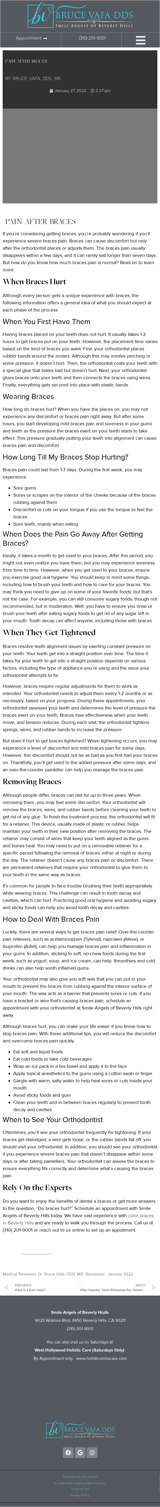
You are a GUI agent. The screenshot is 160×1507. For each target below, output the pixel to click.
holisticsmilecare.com (107, 1358)
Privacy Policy (80, 1495)
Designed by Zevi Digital (80, 1477)
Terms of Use (80, 1489)
